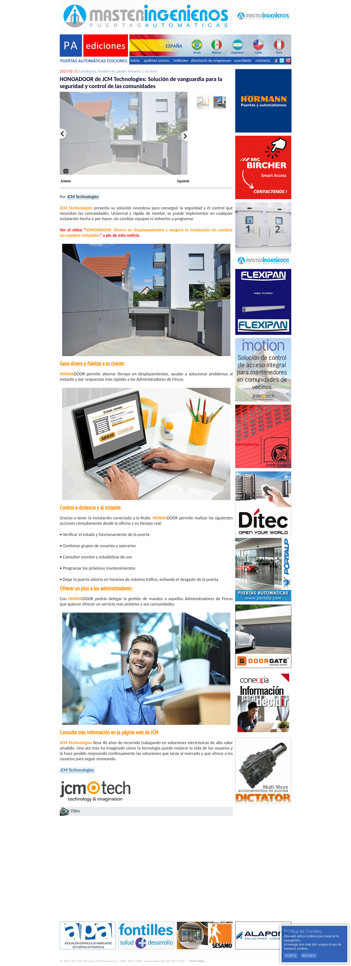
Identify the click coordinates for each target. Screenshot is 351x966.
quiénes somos (156, 60)
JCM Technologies (83, 196)
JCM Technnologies (77, 770)
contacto (263, 60)
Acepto (290, 956)
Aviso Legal (197, 961)
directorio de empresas (211, 60)
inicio (135, 60)
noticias (181, 60)
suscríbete (242, 60)
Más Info (308, 956)
